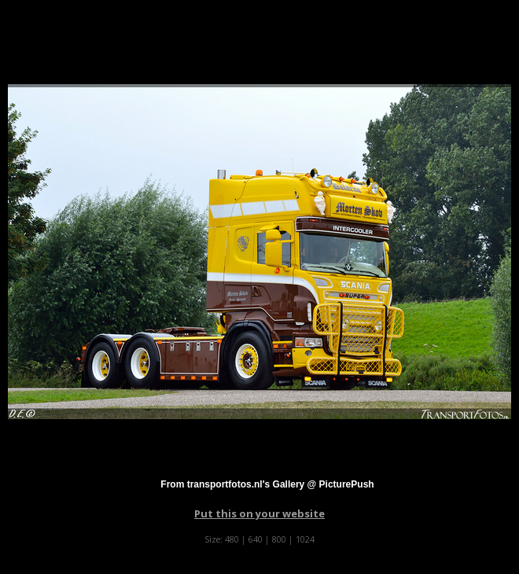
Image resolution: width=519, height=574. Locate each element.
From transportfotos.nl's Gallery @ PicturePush (267, 484)
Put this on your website (259, 513)
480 (232, 539)
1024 (305, 539)
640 (255, 539)
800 (279, 539)
